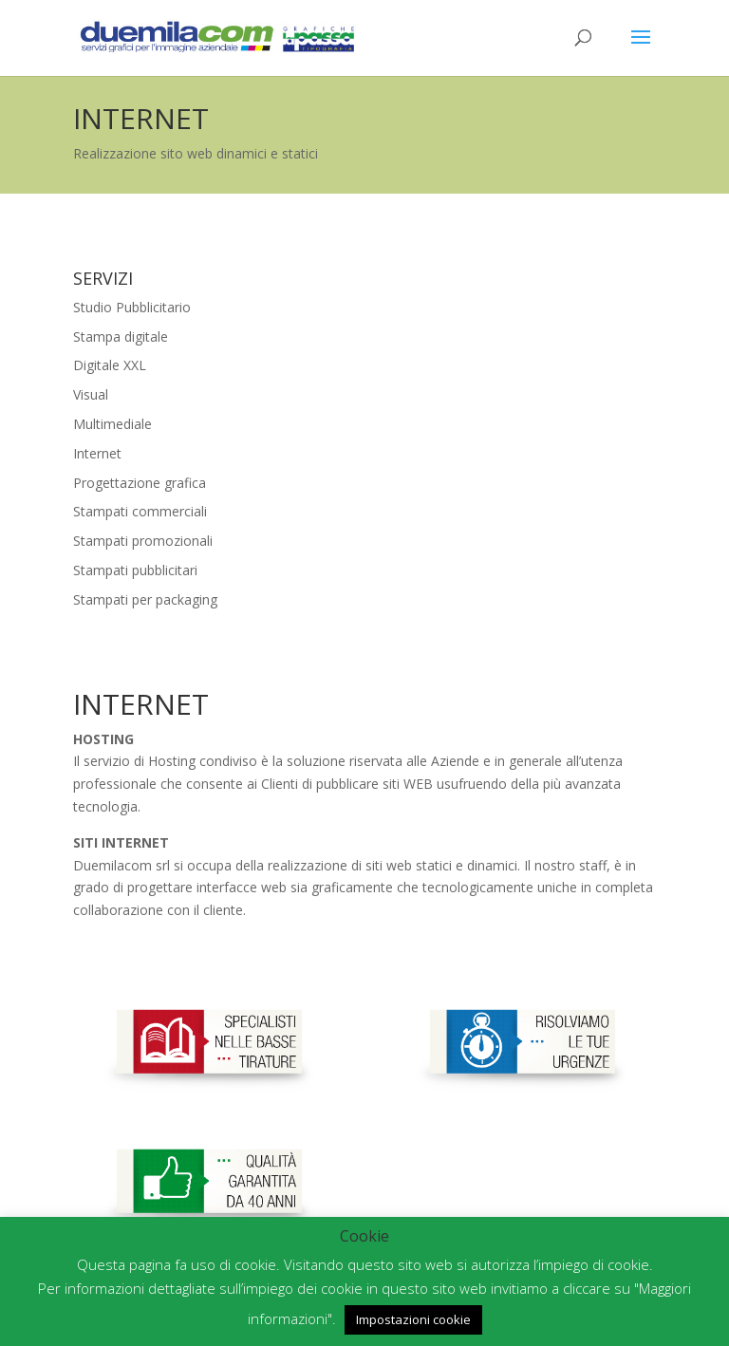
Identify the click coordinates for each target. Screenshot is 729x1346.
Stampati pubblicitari (135, 570)
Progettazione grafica (139, 483)
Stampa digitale (120, 336)
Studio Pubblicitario (132, 307)
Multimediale (112, 424)
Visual (90, 394)
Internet (97, 453)
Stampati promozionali (143, 541)
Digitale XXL (109, 365)
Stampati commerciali (140, 511)
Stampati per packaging (145, 599)
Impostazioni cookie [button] (413, 1319)
